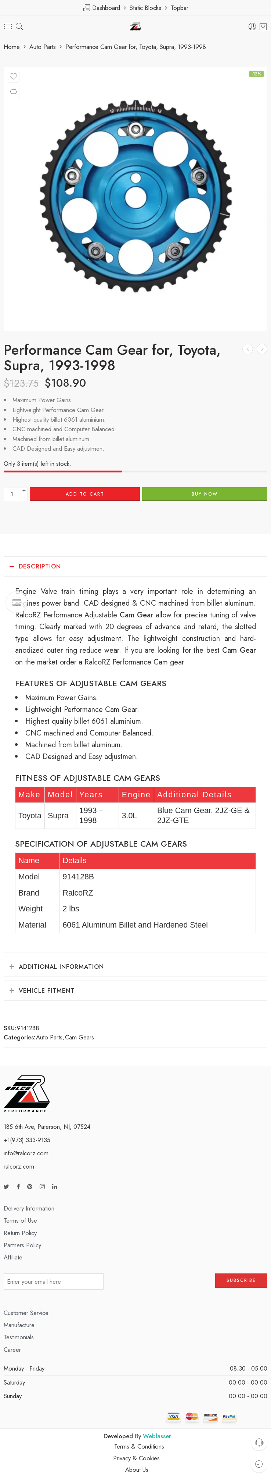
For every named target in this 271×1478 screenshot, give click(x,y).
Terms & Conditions (139, 1446)
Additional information (61, 966)
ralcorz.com (19, 1166)
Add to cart (85, 494)
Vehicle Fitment (47, 990)
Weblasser (157, 1436)
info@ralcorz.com (26, 1153)
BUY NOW (205, 494)
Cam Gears (79, 1037)
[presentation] (159, 1284)
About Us (136, 1469)
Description (40, 566)
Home (12, 47)
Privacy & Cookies (136, 1458)
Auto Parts (42, 47)
